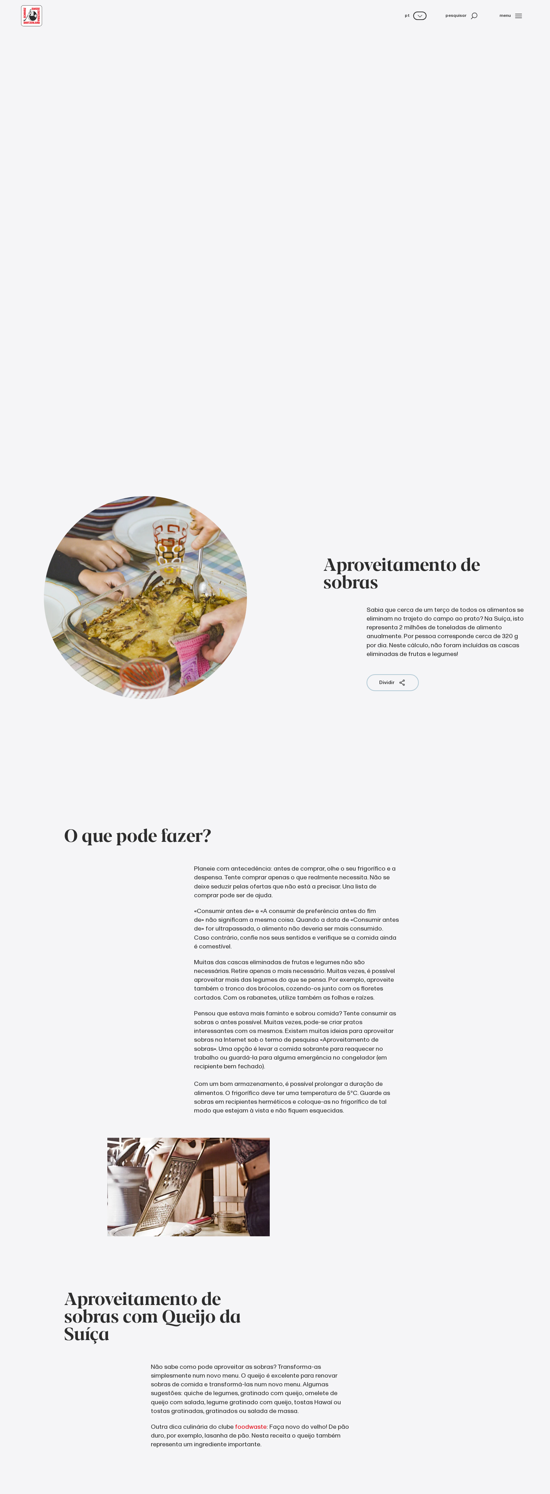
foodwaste (251, 1426)
